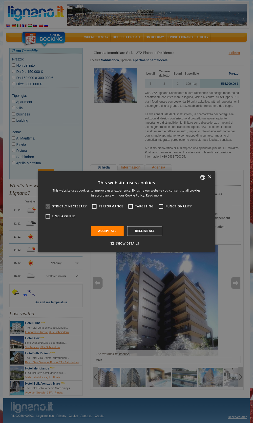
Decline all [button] (145, 231)
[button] (126, 243)
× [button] (209, 177)
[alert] (126, 211)
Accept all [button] (107, 231)
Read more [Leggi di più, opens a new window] (154, 195)
